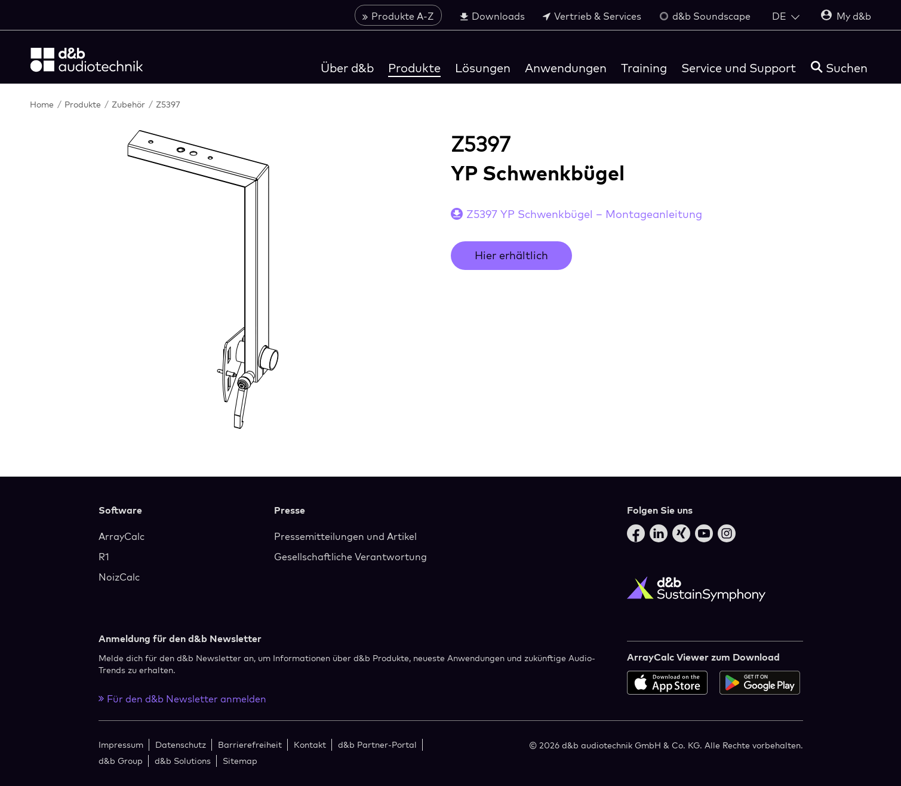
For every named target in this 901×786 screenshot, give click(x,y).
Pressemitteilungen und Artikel (345, 536)
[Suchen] (839, 67)
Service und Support (738, 67)
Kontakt (310, 744)
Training (644, 67)
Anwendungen (566, 67)
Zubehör (129, 104)
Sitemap (240, 760)
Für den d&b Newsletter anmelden (182, 699)
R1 (104, 557)
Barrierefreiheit (250, 744)
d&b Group (121, 760)
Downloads (492, 16)
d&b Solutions (183, 760)
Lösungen (483, 67)
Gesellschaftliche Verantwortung (350, 557)
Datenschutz (180, 744)
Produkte (414, 67)
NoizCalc (119, 577)
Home (43, 104)
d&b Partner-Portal (377, 744)
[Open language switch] (785, 16)
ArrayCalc (121, 536)
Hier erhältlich (511, 255)
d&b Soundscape (705, 16)
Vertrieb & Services (592, 16)
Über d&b (347, 67)
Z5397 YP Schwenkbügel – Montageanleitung (584, 214)
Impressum (121, 744)
